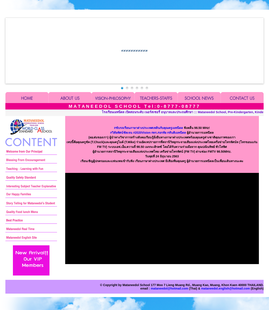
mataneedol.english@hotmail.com (225, 288)
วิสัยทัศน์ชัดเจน (121, 132)
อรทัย (162, 132)
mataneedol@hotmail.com (169, 288)
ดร (154, 132)
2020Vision (142, 132)
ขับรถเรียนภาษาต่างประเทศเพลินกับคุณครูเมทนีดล (148, 128)
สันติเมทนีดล (176, 132)
